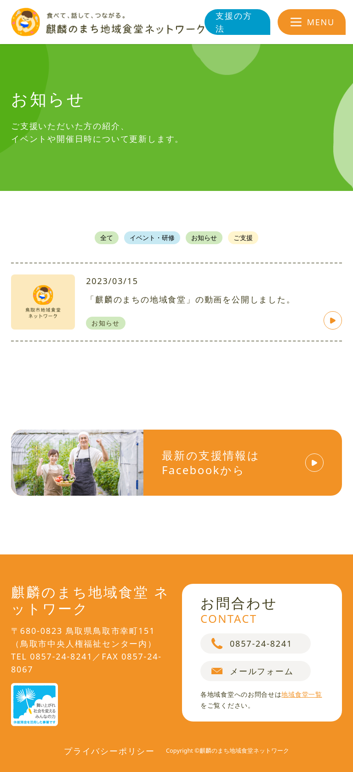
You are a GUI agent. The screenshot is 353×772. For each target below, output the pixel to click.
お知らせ (204, 237)
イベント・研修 (152, 237)
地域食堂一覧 (301, 694)
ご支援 (243, 237)
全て (106, 237)
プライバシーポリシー (109, 750)
